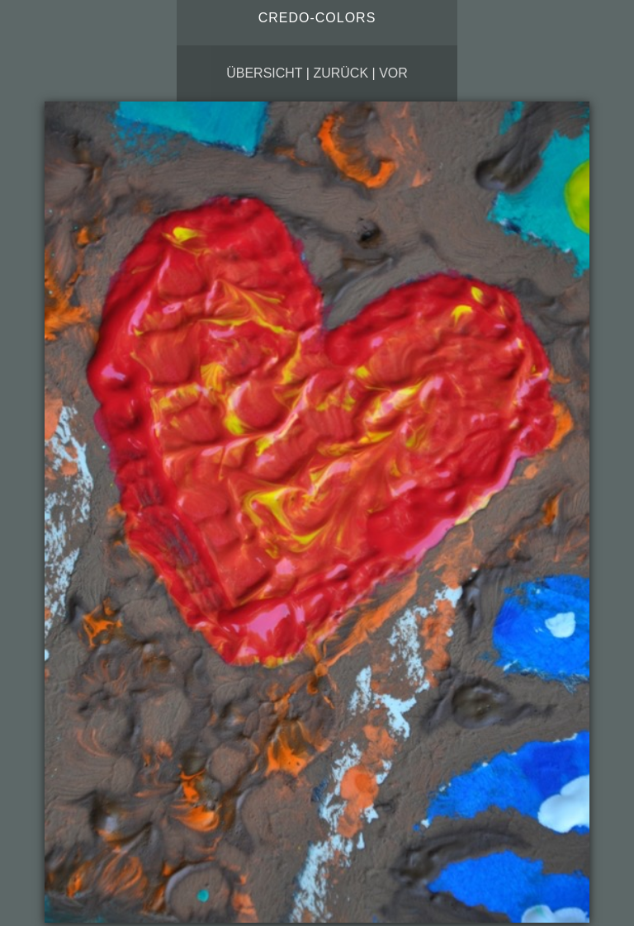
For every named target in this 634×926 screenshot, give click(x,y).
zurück (340, 73)
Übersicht (264, 73)
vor (393, 73)
